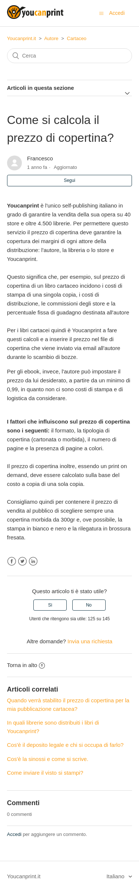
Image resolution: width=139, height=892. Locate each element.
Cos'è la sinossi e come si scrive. (48, 759)
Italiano (116, 876)
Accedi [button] (117, 13)
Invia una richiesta (89, 641)
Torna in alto (26, 665)
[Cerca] (69, 55)
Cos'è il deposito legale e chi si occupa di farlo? (65, 745)
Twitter (22, 561)
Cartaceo (76, 38)
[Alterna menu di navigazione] (101, 13)
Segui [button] (69, 180)
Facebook (11, 561)
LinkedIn (33, 561)
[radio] (50, 605)
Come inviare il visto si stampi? (45, 773)
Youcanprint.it (21, 38)
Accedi (14, 834)
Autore (51, 38)
